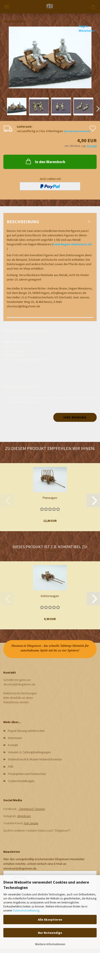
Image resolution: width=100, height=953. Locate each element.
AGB (10, 766)
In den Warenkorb (45, 161)
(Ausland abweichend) (77, 131)
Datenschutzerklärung (26, 910)
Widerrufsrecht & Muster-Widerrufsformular (35, 759)
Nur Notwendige (50, 933)
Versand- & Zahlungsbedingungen (29, 752)
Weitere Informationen (50, 944)
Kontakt (13, 745)
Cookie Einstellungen (21, 781)
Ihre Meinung (75, 417)
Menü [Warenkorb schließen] (6, 6)
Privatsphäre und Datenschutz (27, 774)
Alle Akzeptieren (50, 920)
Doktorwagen (50, 596)
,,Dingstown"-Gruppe (31, 809)
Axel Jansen (31, 823)
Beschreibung (23, 221)
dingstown (24, 816)
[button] (93, 500)
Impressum (15, 738)
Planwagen (50, 498)
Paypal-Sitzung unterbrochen (26, 731)
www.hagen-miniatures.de (72, 244)
